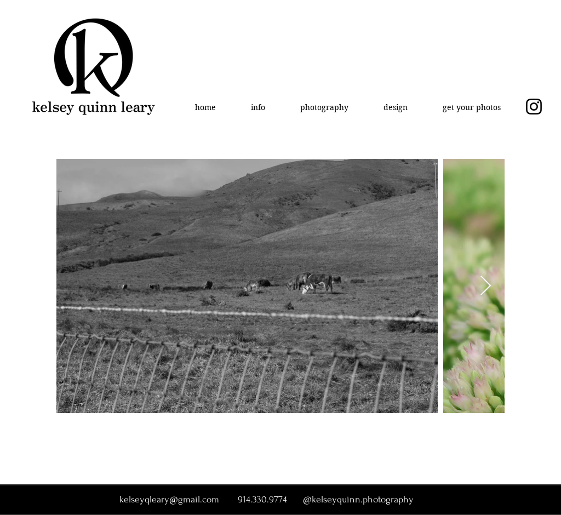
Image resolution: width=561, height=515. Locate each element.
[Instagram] (534, 106)
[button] (258, 107)
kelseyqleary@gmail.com (169, 499)
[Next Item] (485, 286)
